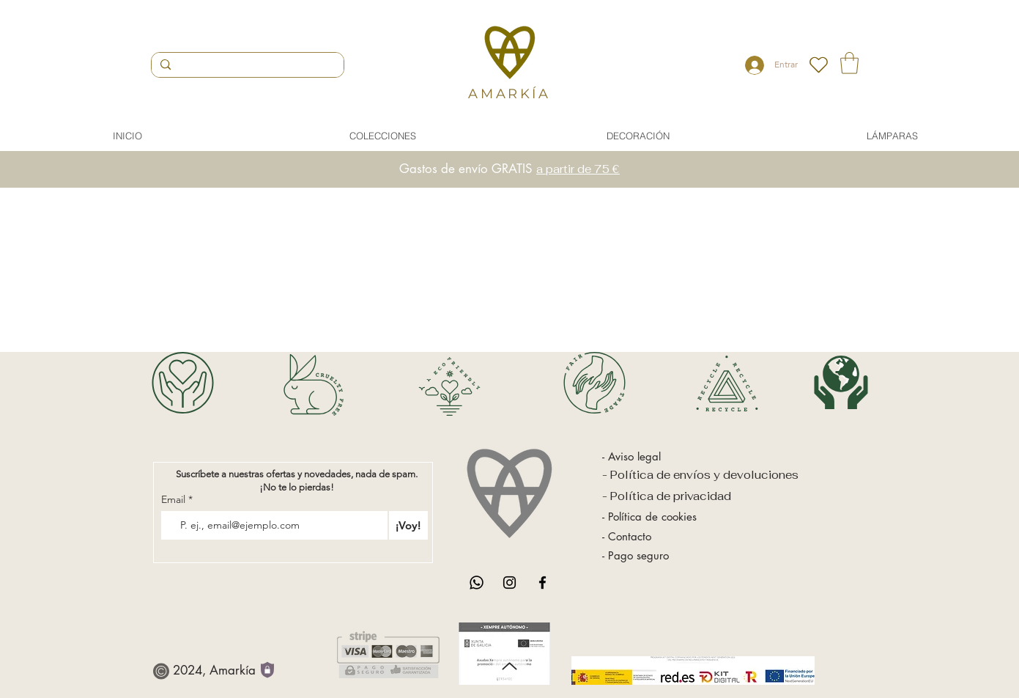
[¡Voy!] (408, 525)
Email (174, 499)
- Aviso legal (631, 456)
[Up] (509, 666)
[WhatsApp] (476, 582)
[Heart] (819, 65)
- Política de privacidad (668, 496)
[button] (849, 63)
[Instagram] (509, 582)
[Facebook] (542, 582)
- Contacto (626, 536)
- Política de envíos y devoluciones (700, 475)
